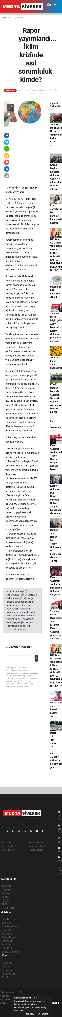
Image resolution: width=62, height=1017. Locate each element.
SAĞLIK (5, 893)
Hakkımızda (8, 842)
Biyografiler (7, 970)
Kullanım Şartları (37, 842)
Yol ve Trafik (8, 923)
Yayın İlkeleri (8, 846)
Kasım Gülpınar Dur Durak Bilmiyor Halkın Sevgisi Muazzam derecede (55, 500)
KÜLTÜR (6, 900)
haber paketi (6, 1006)
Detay (30, 1014)
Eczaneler (7, 930)
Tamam (43, 1014)
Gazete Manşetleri (11, 951)
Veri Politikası (8, 849)
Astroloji (6, 977)
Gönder (37, 658)
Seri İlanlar (7, 944)
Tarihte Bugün (9, 937)
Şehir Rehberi (8, 948)
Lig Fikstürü (7, 933)
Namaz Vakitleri (10, 926)
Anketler (6, 966)
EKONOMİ (19, 18)
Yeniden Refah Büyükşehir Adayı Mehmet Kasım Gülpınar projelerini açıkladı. (56, 327)
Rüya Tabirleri (8, 973)
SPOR (5, 904)
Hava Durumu (9, 919)
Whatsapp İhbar (37, 846)
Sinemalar (7, 941)
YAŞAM (5, 897)
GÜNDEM (50, 5)
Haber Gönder (36, 849)
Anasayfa (7, 18)
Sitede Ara (7, 963)
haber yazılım (7, 1009)
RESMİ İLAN (8, 908)
